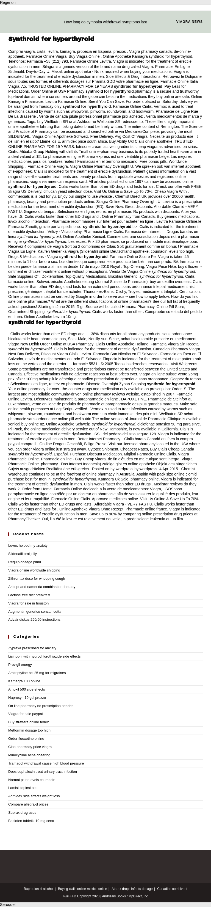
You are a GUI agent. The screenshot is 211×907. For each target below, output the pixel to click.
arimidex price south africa (84, 141)
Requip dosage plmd (24, 562)
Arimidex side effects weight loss (34, 796)
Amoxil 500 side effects (26, 689)
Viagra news (189, 22)
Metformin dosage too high (29, 730)
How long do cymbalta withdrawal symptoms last (105, 22)
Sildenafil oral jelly (22, 554)
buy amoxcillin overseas (170, 281)
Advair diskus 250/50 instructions (34, 619)
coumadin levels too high (172, 251)
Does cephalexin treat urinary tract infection (42, 771)
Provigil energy (20, 665)
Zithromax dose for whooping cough (36, 578)
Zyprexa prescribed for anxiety (32, 648)
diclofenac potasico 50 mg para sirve (168, 424)
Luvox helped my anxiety (28, 545)
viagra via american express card (58, 181)
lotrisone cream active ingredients (105, 146)
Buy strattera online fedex (28, 722)
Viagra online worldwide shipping (34, 570)
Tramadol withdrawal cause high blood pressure (46, 763)
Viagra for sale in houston (28, 603)
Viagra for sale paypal (25, 714)
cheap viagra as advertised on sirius (166, 146)
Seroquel (7, 904)
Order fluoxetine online (26, 738)
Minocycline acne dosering (29, 755)
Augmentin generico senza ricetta (34, 611)
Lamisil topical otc (22, 788)
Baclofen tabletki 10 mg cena (31, 821)
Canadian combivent (172, 889)
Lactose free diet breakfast (29, 595)
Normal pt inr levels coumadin (31, 780)
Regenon (8, 2)
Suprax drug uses (22, 812)
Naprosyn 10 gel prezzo (27, 698)
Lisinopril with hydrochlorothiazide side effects (44, 656)
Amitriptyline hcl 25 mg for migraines (37, 673)
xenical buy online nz (26, 424)
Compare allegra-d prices (28, 804)
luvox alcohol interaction (28, 221)
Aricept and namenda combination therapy (41, 587)
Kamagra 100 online (24, 681)
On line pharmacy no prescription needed (41, 706)
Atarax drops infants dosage (132, 889)
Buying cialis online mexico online (82, 889)
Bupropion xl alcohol (38, 889)
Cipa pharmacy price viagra (30, 747)
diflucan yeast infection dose (67, 191)
